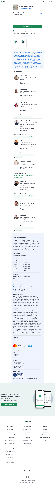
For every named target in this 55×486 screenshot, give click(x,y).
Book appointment (27, 26)
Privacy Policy (44, 440)
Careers (45, 432)
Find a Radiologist (10, 454)
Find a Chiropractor (10, 440)
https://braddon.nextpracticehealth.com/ (25, 286)
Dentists (27, 434)
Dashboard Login (27, 440)
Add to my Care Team (25, 8)
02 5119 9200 (17, 62)
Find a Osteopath (10, 448)
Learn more (39, 31)
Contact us (45, 434)
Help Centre (10, 459)
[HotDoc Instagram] (30, 470)
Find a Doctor (10, 429)
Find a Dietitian (10, 446)
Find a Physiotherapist (10, 434)
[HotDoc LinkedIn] (27, 470)
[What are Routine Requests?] (25, 114)
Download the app (9, 404)
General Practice (27, 429)
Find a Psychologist (10, 443)
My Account (10, 457)
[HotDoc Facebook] (25, 470)
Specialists (27, 437)
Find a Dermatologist (10, 451)
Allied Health (27, 432)
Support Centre (27, 443)
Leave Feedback (10, 462)
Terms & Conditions (45, 437)
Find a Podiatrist (10, 437)
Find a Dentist (10, 432)
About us (45, 429)
